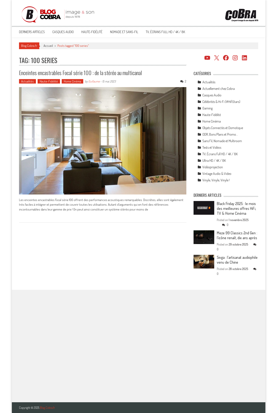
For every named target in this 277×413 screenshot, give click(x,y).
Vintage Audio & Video (216, 173)
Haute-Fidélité (91, 32)
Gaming (207, 108)
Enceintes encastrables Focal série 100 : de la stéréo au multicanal (80, 73)
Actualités (27, 81)
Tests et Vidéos (211, 147)
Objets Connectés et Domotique (222, 128)
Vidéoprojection (212, 167)
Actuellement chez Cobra (218, 88)
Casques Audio (63, 32)
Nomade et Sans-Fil (124, 32)
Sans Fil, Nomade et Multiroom (222, 141)
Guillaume (94, 81)
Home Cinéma (72, 81)
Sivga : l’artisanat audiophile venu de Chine (237, 260)
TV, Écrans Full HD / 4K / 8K (165, 32)
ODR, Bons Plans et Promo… (220, 134)
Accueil (48, 46)
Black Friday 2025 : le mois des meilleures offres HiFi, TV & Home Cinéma (236, 208)
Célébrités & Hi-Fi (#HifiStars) (221, 102)
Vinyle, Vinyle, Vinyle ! (216, 180)
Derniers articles (32, 32)
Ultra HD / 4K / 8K (214, 160)
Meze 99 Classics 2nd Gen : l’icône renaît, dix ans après (237, 235)
